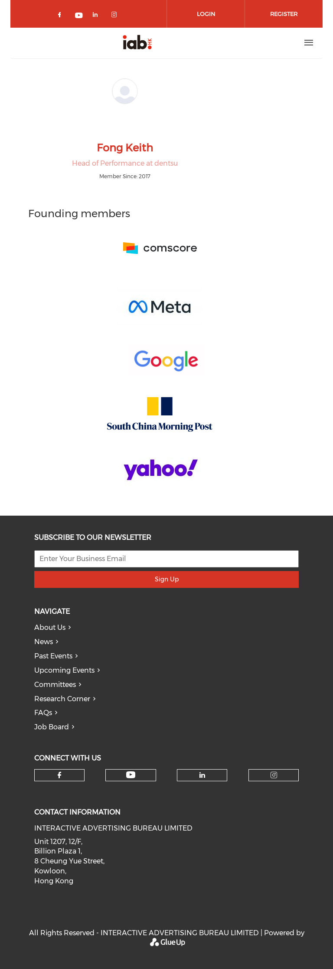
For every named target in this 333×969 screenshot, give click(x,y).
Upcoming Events (64, 670)
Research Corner (62, 699)
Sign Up (167, 579)
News (43, 642)
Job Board (51, 727)
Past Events (53, 656)
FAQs (43, 713)
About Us (49, 627)
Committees (55, 684)
